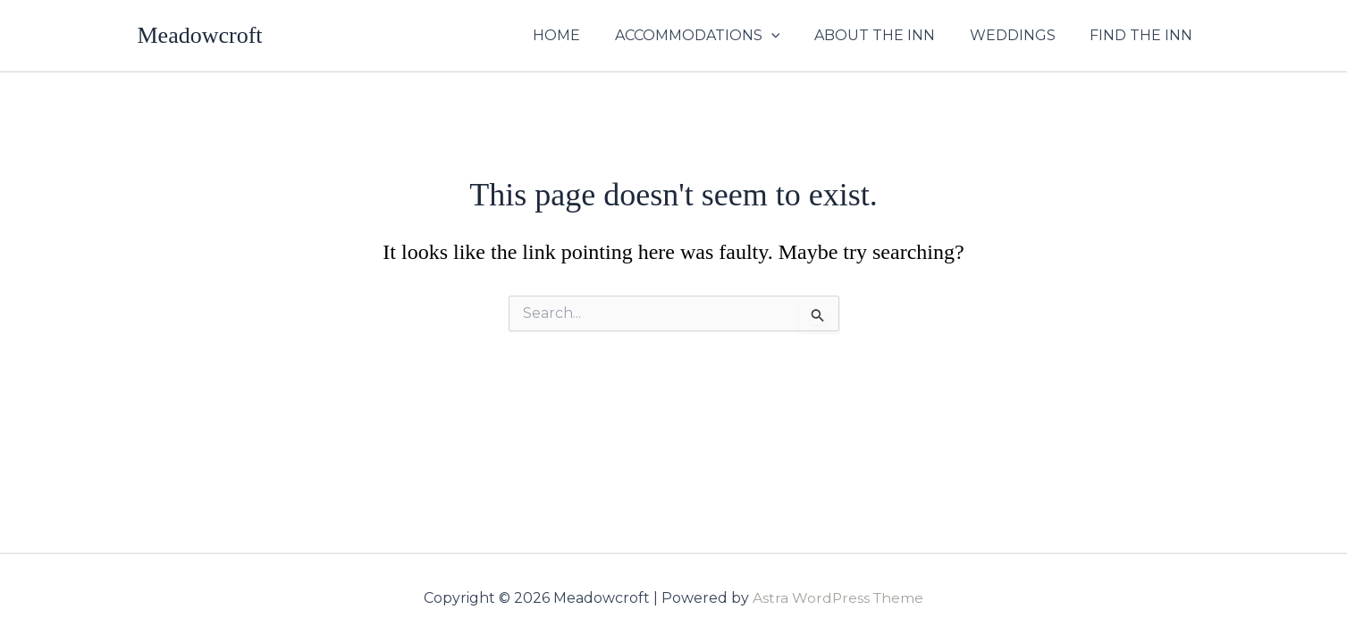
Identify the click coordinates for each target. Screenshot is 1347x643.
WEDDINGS (1022, 35)
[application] (792, 35)
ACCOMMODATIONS (718, 35)
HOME (583, 35)
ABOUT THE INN (889, 35)
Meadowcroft (200, 35)
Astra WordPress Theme (838, 597)
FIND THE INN (1144, 35)
